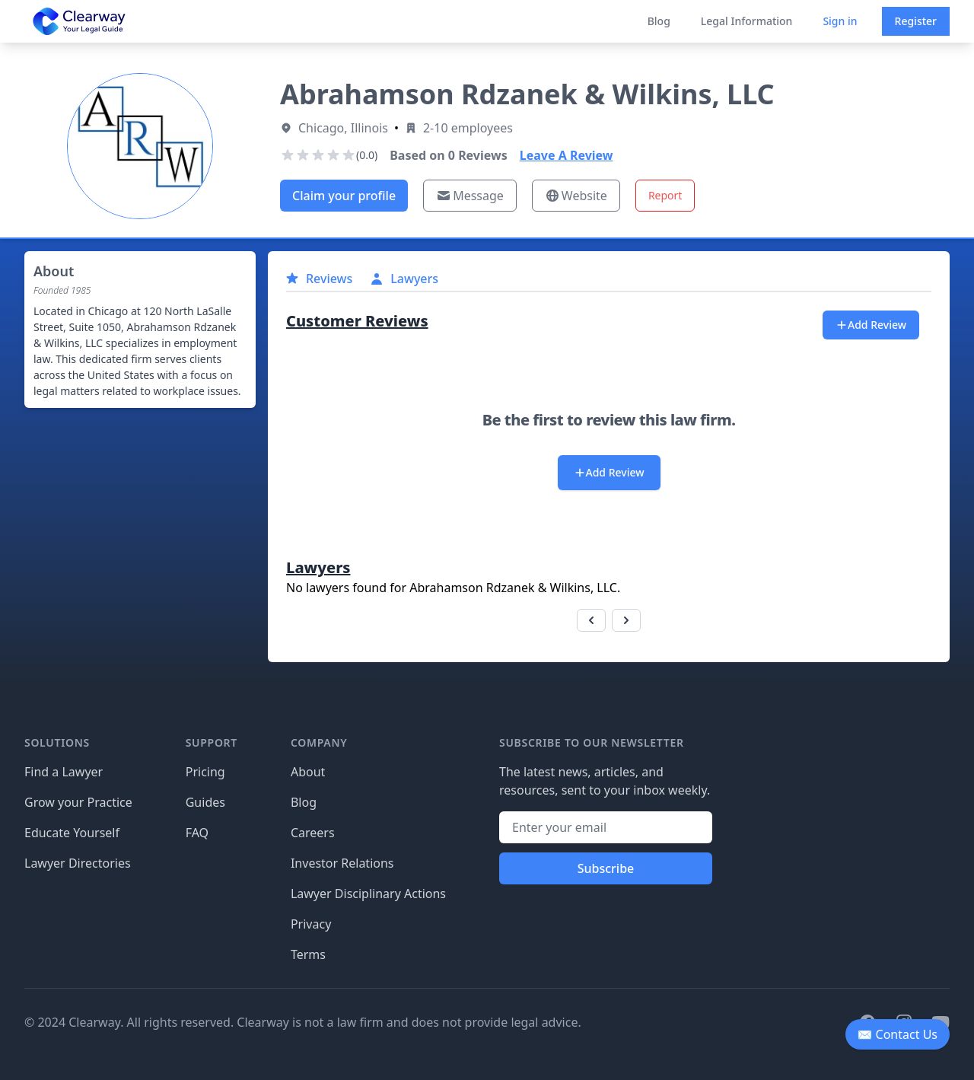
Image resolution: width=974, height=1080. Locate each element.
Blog (659, 21)
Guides (205, 802)
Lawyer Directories (77, 863)
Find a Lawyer (63, 771)
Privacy (311, 924)
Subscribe (606, 868)
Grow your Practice (78, 802)
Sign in (840, 21)
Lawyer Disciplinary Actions (368, 893)
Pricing (205, 771)
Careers (313, 832)
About (308, 771)
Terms (308, 954)
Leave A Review (566, 155)
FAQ (197, 832)
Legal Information (747, 21)
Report (665, 195)
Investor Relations (342, 863)
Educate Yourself (71, 832)
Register (916, 21)
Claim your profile (344, 195)
